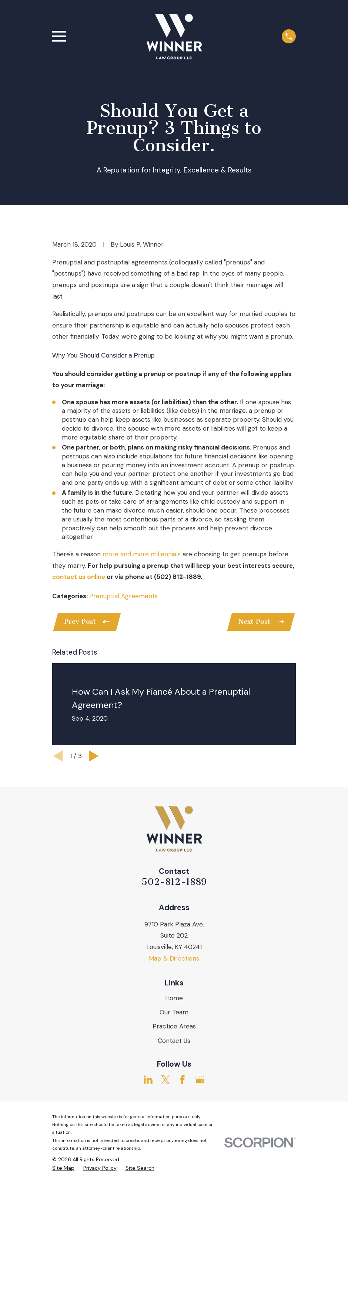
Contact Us (174, 1168)
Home (174, 1126)
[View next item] (94, 883)
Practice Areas (174, 1154)
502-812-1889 (174, 1009)
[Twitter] (165, 1207)
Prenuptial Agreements (123, 722)
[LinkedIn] (148, 1207)
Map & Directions (174, 1085)
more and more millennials (142, 680)
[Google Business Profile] (199, 1207)
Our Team (174, 1140)
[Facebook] (182, 1207)
